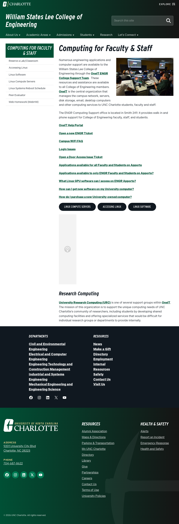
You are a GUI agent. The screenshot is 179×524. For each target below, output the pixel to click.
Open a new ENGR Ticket (76, 133)
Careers (87, 478)
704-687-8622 (13, 463)
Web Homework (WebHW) (23, 102)
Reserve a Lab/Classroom (23, 60)
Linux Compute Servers (22, 81)
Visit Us (99, 384)
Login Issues (67, 149)
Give (85, 466)
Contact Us (102, 379)
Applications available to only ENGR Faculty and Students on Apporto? (106, 173)
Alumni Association (94, 431)
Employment (103, 359)
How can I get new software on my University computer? (96, 189)
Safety (98, 374)
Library (86, 460)
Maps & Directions (94, 437)
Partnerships (90, 472)
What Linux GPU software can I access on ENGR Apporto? (97, 181)
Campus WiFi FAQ (71, 141)
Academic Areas (37, 35)
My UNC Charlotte (94, 449)
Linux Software (17, 74)
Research (106, 35)
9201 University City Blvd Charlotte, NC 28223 (19, 448)
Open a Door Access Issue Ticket (80, 157)
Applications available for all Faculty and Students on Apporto (100, 165)
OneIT (63, 91)
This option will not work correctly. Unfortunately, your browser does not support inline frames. (67, 249)
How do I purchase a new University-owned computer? (95, 197)
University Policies (94, 496)
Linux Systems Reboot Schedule (27, 88)
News (97, 344)
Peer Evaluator (17, 95)
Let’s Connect (127, 35)
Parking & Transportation (98, 443)
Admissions (64, 35)
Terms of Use (90, 490)
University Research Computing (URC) (85, 302)
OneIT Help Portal (71, 125)
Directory (100, 354)
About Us (12, 35)
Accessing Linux (18, 67)
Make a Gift (102, 349)
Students (86, 35)
